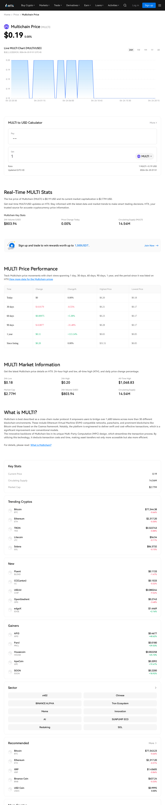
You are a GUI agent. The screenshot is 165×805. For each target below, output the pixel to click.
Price (16, 14)
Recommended (82, 743)
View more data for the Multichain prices (31, 279)
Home (7, 14)
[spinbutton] (82, 138)
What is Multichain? (41, 445)
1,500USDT (81, 245)
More (152, 122)
